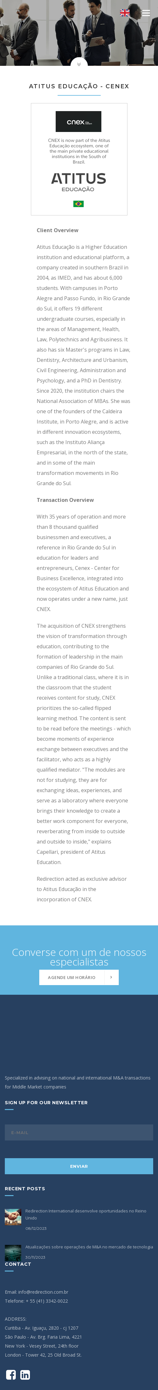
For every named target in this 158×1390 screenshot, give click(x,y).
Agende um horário (72, 977)
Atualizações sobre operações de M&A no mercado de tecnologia (89, 1204)
